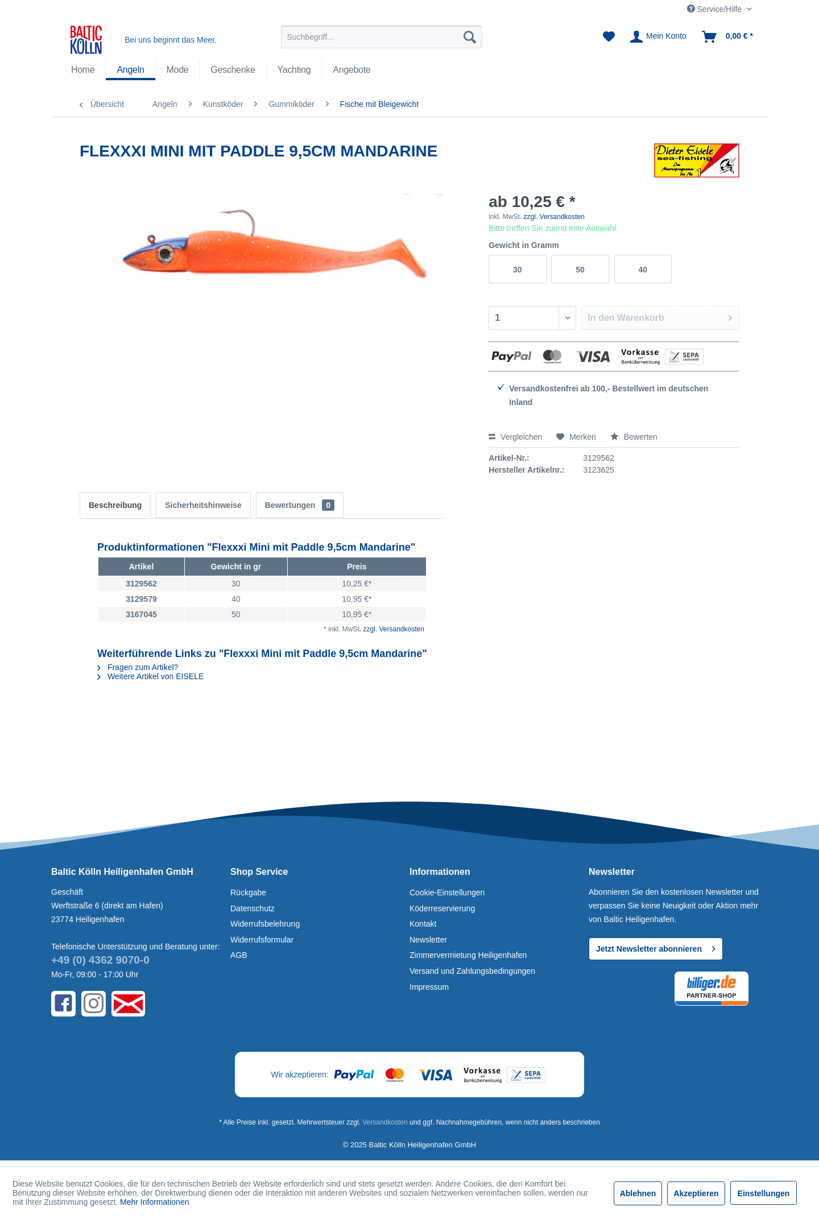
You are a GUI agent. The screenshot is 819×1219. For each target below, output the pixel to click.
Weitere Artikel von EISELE (150, 676)
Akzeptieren (695, 1193)
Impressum (429, 986)
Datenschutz (252, 908)
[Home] (82, 70)
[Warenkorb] (728, 37)
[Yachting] (294, 70)
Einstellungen (764, 1193)
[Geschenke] (233, 70)
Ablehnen (638, 1193)
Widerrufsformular (261, 939)
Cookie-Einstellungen (447, 892)
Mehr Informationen (154, 1201)
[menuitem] (381, 37)
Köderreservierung (442, 908)
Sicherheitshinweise (203, 505)
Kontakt (423, 923)
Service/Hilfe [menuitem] (715, 9)
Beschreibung (115, 505)
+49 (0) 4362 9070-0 (100, 960)
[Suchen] (470, 37)
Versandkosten (384, 1122)
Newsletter (428, 939)
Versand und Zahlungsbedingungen (472, 971)
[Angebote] (351, 70)
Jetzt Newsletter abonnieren (655, 946)
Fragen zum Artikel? (137, 667)
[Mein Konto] (659, 37)
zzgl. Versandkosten (554, 217)
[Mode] (178, 70)
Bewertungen (299, 505)
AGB (238, 955)
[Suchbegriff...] (381, 37)
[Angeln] (130, 70)
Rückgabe (248, 892)
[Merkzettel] (609, 37)
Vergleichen (515, 436)
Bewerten (633, 436)
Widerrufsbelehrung (265, 923)
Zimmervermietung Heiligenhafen (468, 955)
